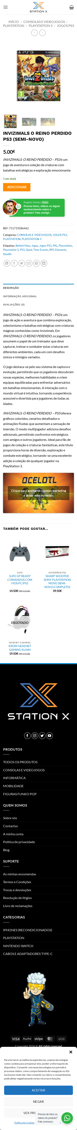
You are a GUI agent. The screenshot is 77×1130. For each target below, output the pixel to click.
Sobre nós (10, 818)
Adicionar (16, 187)
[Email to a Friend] (29, 263)
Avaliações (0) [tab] (14, 304)
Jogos (34, 245)
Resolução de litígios (17, 898)
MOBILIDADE (13, 786)
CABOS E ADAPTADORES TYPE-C (28, 954)
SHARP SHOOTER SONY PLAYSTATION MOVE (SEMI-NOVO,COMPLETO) (57, 581)
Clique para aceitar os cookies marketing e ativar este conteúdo (38, 493)
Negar (38, 1101)
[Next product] (34, 33)
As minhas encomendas (19, 874)
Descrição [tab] (11, 287)
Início (13, 22)
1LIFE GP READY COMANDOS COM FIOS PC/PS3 (19, 579)
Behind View (23, 245)
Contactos (10, 826)
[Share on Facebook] (14, 263)
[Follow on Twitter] (42, 735)
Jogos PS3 (45, 245)
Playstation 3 (11, 249)
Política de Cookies (24, 1122)
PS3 (22, 249)
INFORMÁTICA (14, 778)
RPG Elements (57, 249)
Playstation (65, 245)
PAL (55, 245)
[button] (71, 1052)
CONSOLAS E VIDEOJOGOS (44, 22)
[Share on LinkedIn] (43, 263)
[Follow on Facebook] (27, 735)
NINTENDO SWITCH (18, 946)
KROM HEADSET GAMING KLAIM (20, 647)
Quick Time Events (37, 249)
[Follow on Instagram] (34, 735)
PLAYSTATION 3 (40, 25)
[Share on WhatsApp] (6, 263)
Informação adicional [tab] (20, 296)
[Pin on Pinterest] (36, 263)
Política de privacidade (19, 842)
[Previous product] (42, 33)
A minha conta (13, 834)
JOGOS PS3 (65, 25)
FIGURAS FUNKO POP (20, 794)
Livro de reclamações (17, 906)
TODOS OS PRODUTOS (20, 762)
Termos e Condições (17, 882)
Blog (6, 850)
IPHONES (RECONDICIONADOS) (27, 930)
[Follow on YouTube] (49, 735)
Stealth (7, 254)
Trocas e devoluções (17, 890)
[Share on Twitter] (21, 263)
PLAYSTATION (13, 25)
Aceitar (38, 1090)
